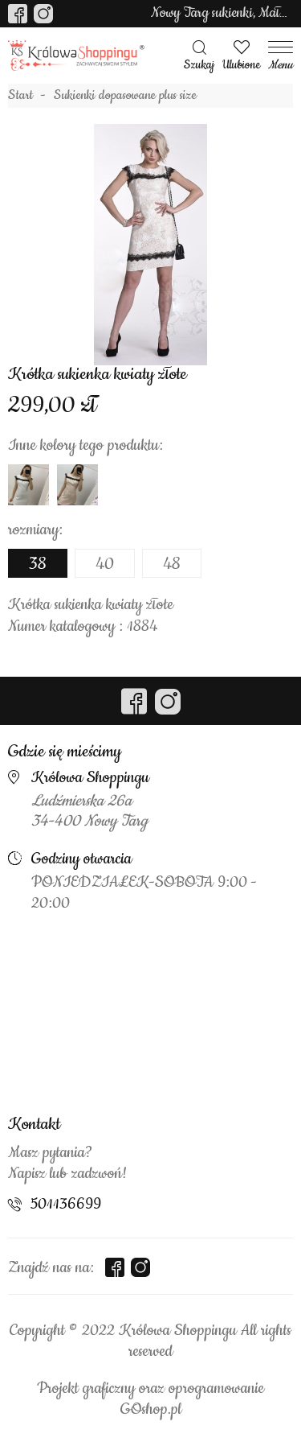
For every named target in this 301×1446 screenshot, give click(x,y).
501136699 (66, 1204)
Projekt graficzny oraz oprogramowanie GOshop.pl (150, 1399)
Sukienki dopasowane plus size (125, 96)
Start (20, 96)
